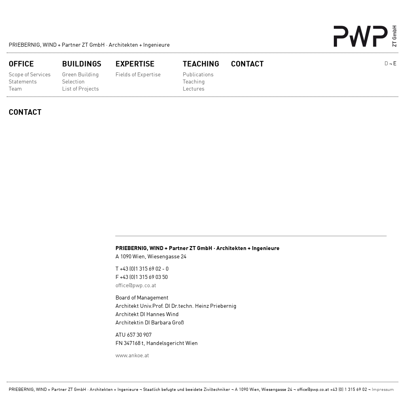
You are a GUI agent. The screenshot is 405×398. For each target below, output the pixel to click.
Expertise (135, 64)
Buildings (81, 64)
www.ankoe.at (132, 355)
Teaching (201, 64)
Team (15, 89)
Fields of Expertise (138, 75)
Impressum (383, 390)
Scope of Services (30, 75)
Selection (73, 82)
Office (21, 64)
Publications (198, 75)
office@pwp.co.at (135, 285)
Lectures (193, 89)
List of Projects (80, 89)
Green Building (80, 75)
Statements (23, 82)
